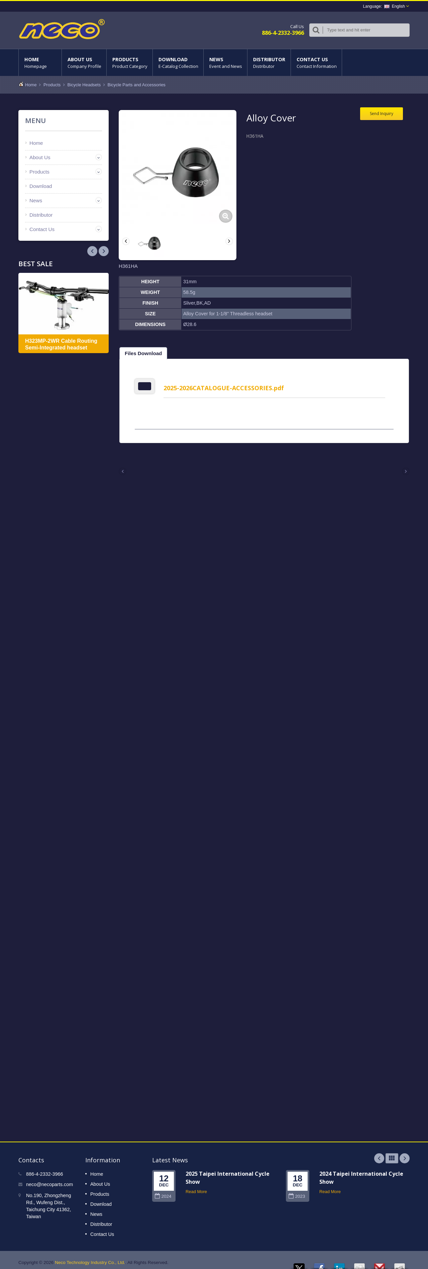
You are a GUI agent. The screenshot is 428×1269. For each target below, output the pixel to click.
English (394, 6)
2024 (163, 1191)
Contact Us (316, 62)
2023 (297, 1191)
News (225, 62)
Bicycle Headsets (84, 84)
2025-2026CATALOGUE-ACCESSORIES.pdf (226, 388)
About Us (84, 62)
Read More (196, 1186)
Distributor (269, 62)
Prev (104, 251)
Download (178, 62)
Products (129, 62)
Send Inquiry (381, 113)
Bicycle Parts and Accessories (136, 84)
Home (40, 62)
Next (92, 251)
